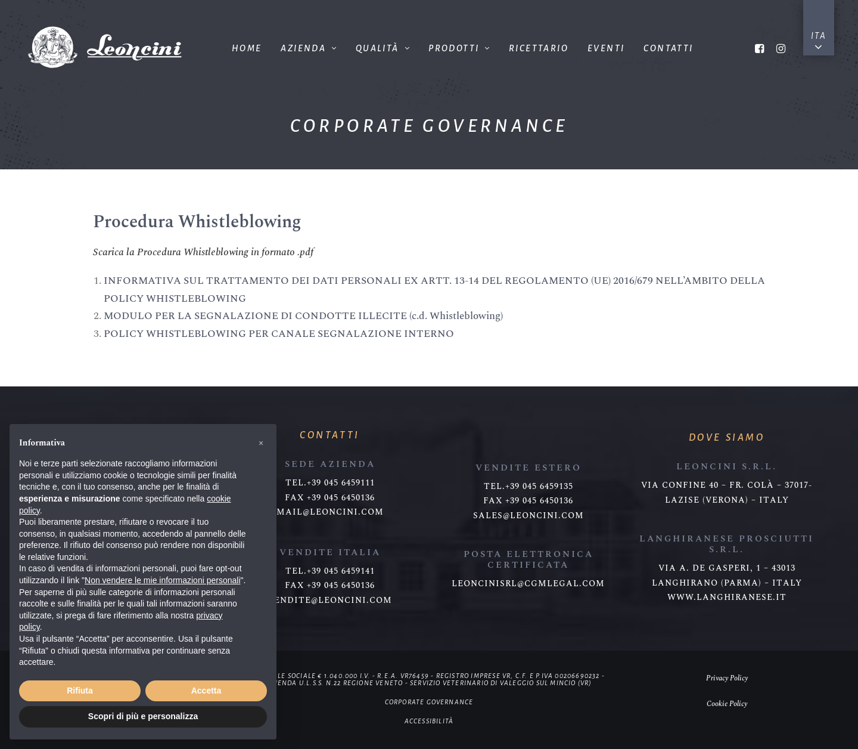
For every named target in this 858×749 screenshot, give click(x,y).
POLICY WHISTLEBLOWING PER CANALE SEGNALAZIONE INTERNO (279, 334)
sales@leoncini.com (528, 515)
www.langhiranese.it (726, 597)
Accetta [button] (206, 690)
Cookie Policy (727, 704)
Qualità (382, 48)
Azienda (308, 48)
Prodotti (459, 48)
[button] (261, 443)
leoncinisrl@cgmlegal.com (528, 583)
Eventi (605, 48)
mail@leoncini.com (330, 512)
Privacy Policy (727, 678)
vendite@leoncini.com (330, 600)
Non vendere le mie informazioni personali (162, 580)
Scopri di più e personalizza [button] (143, 716)
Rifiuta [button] (80, 690)
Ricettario (538, 48)
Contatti (668, 48)
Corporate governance (429, 701)
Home (247, 48)
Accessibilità (429, 721)
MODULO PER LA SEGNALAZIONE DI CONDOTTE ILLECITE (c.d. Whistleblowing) (303, 316)
